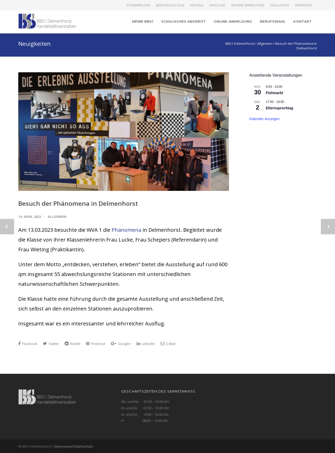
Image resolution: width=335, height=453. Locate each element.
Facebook (27, 343)
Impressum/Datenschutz (74, 446)
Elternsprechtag (279, 108)
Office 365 (217, 5)
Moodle (196, 5)
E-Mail (168, 343)
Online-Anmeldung (233, 21)
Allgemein (57, 216)
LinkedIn (146, 343)
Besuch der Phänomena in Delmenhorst (78, 203)
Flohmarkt (274, 93)
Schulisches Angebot (183, 21)
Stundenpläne (138, 5)
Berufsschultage (170, 5)
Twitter (51, 343)
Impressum (303, 5)
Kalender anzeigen (264, 119)
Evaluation (279, 5)
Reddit (72, 343)
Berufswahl (273, 21)
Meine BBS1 (142, 21)
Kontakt (302, 21)
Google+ (121, 343)
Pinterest (95, 343)
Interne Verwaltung (248, 5)
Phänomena (126, 229)
